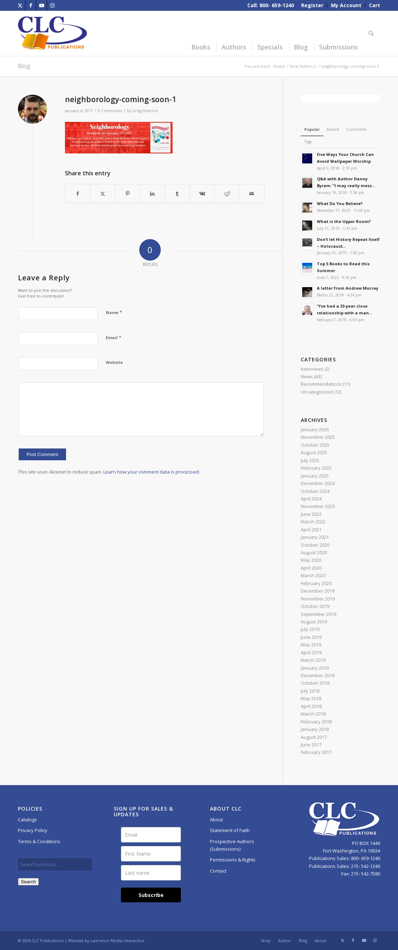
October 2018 (315, 683)
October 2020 (315, 545)
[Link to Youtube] (41, 5)
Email (113, 337)
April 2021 (311, 529)
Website (114, 362)
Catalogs (27, 819)
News (307, 376)
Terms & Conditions (39, 841)
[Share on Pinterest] (127, 193)
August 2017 (314, 737)
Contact (218, 871)
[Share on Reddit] (227, 193)
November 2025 (318, 437)
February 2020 (316, 583)
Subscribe (151, 895)
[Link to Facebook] (30, 5)
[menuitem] (312, 5)
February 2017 (316, 752)
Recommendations (321, 384)
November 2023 (318, 506)
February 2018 (316, 721)
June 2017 (311, 744)
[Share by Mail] (251, 193)
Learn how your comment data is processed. (151, 472)
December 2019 (317, 591)
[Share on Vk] (202, 193)
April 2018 (311, 706)
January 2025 (315, 475)
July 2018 (310, 691)
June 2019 (311, 637)
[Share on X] (102, 193)
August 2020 (314, 552)
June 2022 (311, 514)
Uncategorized (317, 392)
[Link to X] (20, 5)
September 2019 (318, 614)
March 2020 (313, 575)
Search (28, 881)
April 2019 (311, 652)
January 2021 (315, 537)
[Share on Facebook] (77, 193)
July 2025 (310, 460)
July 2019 (310, 629)
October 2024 (315, 491)
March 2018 (313, 714)
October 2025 (315, 445)
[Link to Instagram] (52, 5)
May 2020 (311, 560)
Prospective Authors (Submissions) (232, 845)
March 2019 (313, 660)
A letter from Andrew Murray (347, 288)
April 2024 (311, 498)
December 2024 (317, 483)
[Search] (372, 33)
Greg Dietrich (145, 110)
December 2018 (317, 675)
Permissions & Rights (233, 859)
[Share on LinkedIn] (152, 193)
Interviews (312, 369)
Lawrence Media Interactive (117, 940)
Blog (24, 66)
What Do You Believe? (339, 203)
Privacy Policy (32, 830)
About (216, 819)
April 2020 (311, 568)
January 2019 (315, 668)
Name (114, 312)
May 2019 (311, 644)
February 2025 (316, 468)
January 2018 (315, 729)
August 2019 (314, 621)
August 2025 (314, 452)
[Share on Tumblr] (177, 193)
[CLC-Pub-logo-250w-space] (52, 33)
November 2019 (318, 598)
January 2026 (315, 429)
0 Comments (110, 110)
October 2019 (315, 606)
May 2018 (311, 698)
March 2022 (313, 521)
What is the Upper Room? (344, 221)
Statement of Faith (230, 830)
